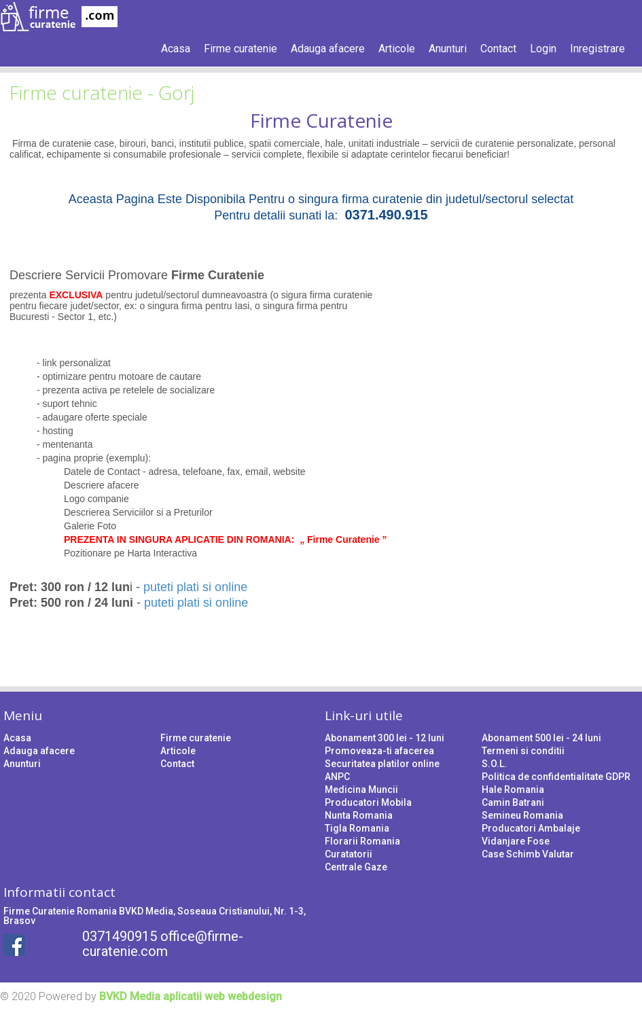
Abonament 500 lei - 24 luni (541, 738)
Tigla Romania (357, 828)
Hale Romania (513, 789)
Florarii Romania (362, 841)
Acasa (175, 48)
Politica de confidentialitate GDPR (556, 776)
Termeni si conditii (523, 751)
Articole (396, 48)
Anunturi (448, 48)
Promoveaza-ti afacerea (379, 751)
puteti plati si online (195, 587)
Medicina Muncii (361, 789)
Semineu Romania (522, 815)
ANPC (337, 776)
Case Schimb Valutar (528, 854)
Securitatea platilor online (382, 763)
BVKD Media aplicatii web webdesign (190, 996)
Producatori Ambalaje (531, 828)
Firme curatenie (240, 48)
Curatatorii (348, 854)
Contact (498, 48)
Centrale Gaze (356, 867)
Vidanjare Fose (516, 841)
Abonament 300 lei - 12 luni (384, 738)
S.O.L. (494, 763)
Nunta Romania (359, 815)
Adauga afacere (328, 48)
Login (543, 48)
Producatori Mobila (368, 802)
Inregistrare (597, 48)
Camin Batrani (513, 802)
